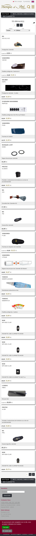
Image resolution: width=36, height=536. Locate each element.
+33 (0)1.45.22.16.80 (10, 502)
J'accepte (6, 527)
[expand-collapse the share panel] (34, 23)
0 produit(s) (26, 1)
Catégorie (10, 28)
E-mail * (4, 492)
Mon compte (18, 1)
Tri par (23, 28)
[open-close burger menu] (33, 6)
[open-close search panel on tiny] (28, 6)
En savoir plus (7, 531)
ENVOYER (7, 495)
